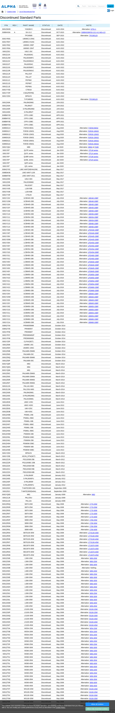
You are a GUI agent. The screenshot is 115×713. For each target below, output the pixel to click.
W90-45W (93, 606)
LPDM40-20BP (93, 265)
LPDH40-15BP (93, 230)
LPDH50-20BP (93, 246)
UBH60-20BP (93, 227)
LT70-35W (93, 514)
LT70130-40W (93, 539)
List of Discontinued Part (27, 12)
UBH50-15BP (93, 211)
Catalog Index (11, 12)
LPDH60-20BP (93, 259)
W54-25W (93, 635)
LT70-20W (93, 504)
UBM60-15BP (93, 319)
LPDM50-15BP (93, 275)
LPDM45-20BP (93, 271)
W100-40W (93, 622)
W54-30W (93, 638)
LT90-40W (93, 530)
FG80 (96, 147)
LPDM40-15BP (93, 262)
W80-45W (93, 587)
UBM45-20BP (93, 303)
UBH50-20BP (93, 214)
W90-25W (93, 593)
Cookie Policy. (60, 707)
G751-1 (93, 29)
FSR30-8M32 (93, 128)
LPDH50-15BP (93, 243)
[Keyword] (91, 6)
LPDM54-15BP (93, 281)
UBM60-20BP (93, 322)
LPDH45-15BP (93, 236)
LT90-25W (93, 520)
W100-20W (93, 609)
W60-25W (93, 561)
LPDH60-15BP (93, 255)
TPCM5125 (93, 35)
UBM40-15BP (93, 294)
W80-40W (93, 584)
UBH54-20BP (93, 220)
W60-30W (93, 565)
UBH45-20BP (93, 208)
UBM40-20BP (93, 297)
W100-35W (93, 619)
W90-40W (93, 603)
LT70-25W (93, 507)
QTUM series (93, 157)
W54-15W (93, 628)
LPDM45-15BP (93, 268)
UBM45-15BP (93, 300)
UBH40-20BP (93, 201)
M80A (90, 147)
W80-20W (93, 571)
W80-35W (93, 580)
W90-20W (93, 590)
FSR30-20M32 (93, 141)
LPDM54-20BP (93, 284)
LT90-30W (93, 523)
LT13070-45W (93, 555)
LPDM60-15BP (93, 287)
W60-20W (93, 558)
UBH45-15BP (93, 204)
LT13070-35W (93, 549)
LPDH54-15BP (93, 249)
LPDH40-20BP (93, 233)
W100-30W (93, 616)
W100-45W (93, 625)
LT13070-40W (93, 552)
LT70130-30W (93, 533)
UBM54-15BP (93, 313)
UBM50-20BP (93, 310)
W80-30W (93, 577)
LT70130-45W (93, 542)
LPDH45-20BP (93, 239)
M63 (93, 494)
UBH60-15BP (93, 224)
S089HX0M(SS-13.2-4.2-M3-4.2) (93, 32)
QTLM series (93, 150)
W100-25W (93, 612)
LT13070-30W (93, 545)
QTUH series (93, 160)
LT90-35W (93, 526)
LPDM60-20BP (93, 290)
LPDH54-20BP (93, 252)
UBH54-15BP (93, 217)
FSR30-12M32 (93, 134)
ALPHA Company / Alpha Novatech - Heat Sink (2, 12)
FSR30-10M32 (93, 131)
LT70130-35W (93, 536)
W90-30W (93, 596)
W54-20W (93, 631)
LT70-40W (93, 517)
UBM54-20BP (93, 316)
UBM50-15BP (93, 306)
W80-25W (93, 574)
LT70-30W (93, 510)
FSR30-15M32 (93, 137)
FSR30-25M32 (93, 144)
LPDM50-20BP (93, 278)
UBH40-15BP (93, 198)
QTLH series (93, 153)
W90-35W (93, 600)
